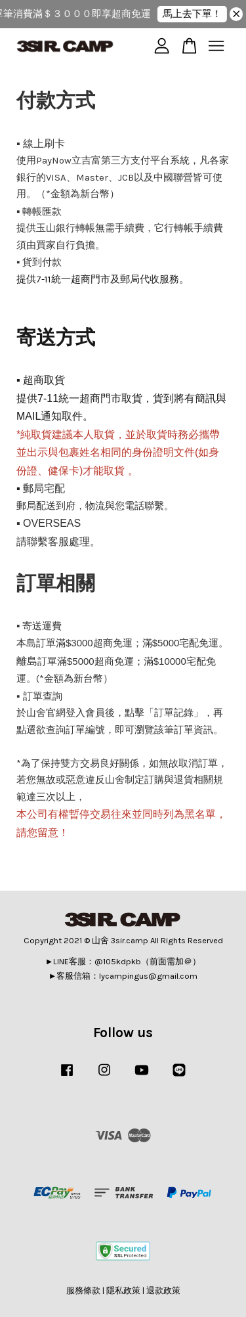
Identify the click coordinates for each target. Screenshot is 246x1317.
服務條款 (83, 1290)
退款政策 (163, 1290)
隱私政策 (123, 1290)
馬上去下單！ (195, 14)
